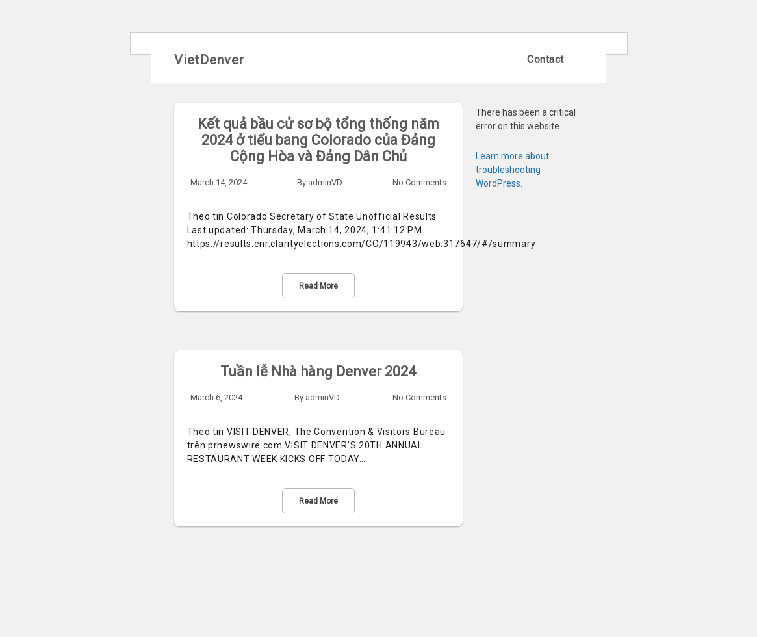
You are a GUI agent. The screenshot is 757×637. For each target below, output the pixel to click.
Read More (318, 286)
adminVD (325, 182)
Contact (545, 59)
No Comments (419, 182)
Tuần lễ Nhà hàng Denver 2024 (318, 371)
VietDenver (209, 60)
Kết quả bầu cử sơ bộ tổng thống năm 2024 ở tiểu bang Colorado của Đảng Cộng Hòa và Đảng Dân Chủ (318, 140)
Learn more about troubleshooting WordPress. (512, 169)
